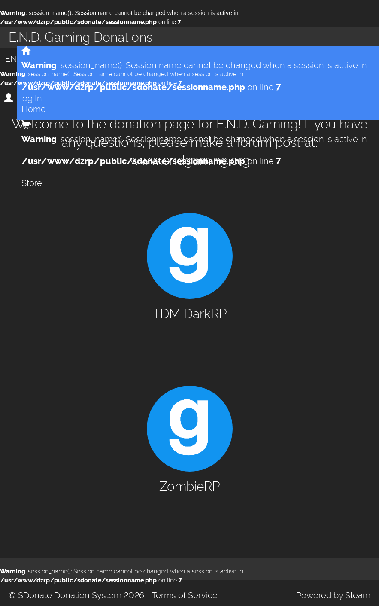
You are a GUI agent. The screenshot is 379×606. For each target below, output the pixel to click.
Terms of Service (185, 595)
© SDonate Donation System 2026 (76, 595)
